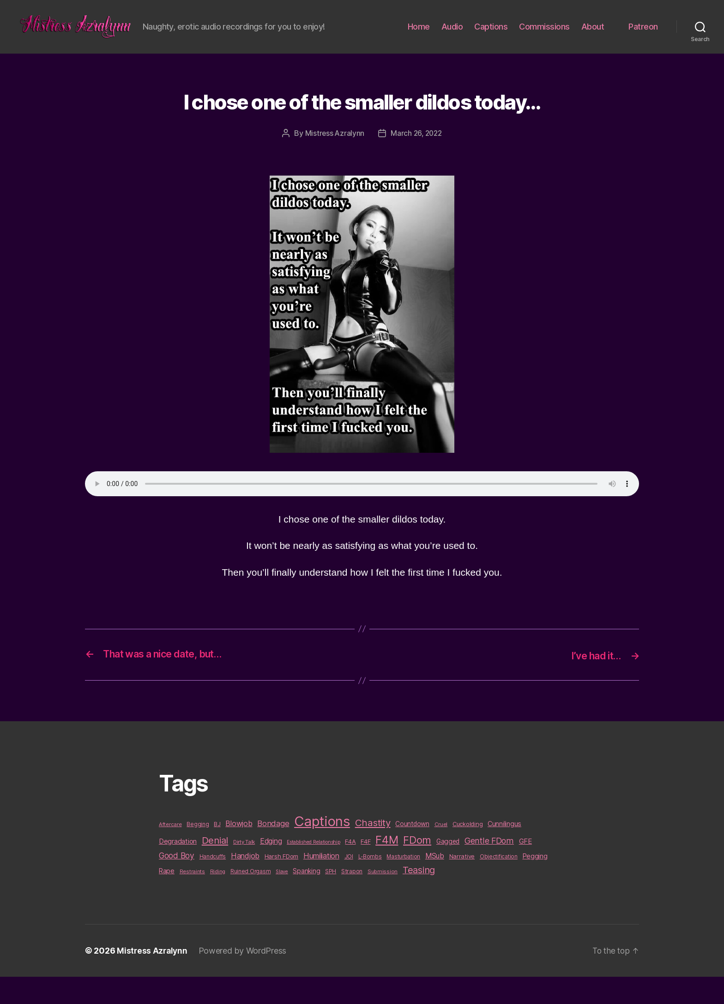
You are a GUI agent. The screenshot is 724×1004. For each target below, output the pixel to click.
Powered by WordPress (244, 978)
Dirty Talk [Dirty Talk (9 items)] (244, 869)
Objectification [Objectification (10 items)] (499, 884)
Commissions (544, 41)
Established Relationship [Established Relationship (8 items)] (313, 869)
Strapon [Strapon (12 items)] (351, 898)
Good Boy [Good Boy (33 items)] (176, 883)
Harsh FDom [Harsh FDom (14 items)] (281, 884)
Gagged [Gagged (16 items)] (447, 868)
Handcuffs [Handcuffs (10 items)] (212, 884)
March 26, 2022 (416, 161)
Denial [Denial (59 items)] (215, 867)
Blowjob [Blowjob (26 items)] (238, 850)
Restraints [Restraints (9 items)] (192, 898)
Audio (452, 41)
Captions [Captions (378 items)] (322, 848)
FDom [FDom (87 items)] (417, 867)
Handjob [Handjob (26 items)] (245, 883)
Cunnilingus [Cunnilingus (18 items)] (504, 851)
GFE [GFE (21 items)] (525, 868)
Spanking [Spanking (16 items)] (306, 898)
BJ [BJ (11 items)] (217, 851)
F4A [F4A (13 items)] (350, 868)
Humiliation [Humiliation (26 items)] (321, 883)
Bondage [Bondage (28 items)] (273, 850)
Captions (490, 41)
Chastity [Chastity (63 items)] (373, 850)
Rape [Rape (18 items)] (167, 898)
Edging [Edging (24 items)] (271, 868)
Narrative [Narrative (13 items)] (462, 884)
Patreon (643, 41)
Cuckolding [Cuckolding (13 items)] (467, 851)
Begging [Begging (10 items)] (198, 851)
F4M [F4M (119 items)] (386, 867)
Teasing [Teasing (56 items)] (419, 897)
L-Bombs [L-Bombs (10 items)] (370, 884)
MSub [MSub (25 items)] (434, 883)
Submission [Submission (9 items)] (383, 898)
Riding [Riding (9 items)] (217, 898)
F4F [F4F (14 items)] (365, 868)
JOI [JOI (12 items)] (348, 884)
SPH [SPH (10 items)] (330, 898)
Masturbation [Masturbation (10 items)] (403, 884)
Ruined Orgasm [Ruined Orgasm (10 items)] (250, 898)
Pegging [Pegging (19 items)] (535, 884)
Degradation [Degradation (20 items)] (178, 868)
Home (419, 41)
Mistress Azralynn (333, 161)
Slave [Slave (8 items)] (282, 899)
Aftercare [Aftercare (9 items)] (170, 851)
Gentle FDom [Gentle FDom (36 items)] (489, 868)
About (592, 41)
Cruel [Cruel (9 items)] (441, 851)
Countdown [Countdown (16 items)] (412, 851)
